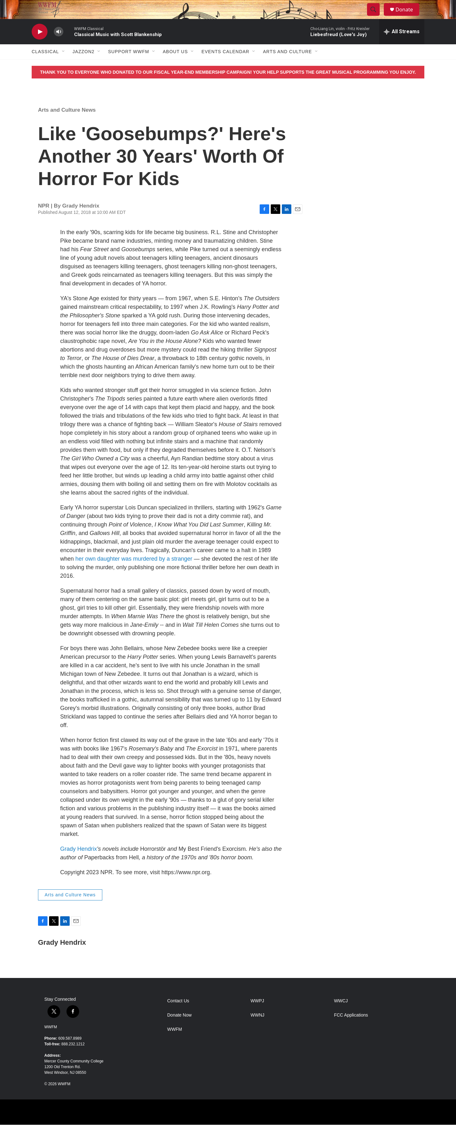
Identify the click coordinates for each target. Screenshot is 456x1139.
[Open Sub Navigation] (63, 65)
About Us (175, 65)
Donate (408, 16)
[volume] (58, 46)
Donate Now (179, 1029)
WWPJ (257, 1015)
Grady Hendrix (78, 863)
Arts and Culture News (67, 124)
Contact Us (178, 1015)
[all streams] (401, 46)
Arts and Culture (287, 65)
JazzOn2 (83, 65)
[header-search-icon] (376, 16)
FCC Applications (351, 1029)
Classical (45, 65)
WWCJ (341, 1015)
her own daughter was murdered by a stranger (133, 573)
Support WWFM (128, 65)
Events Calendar (225, 65)
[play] (40, 46)
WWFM (50, 1041)
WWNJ (257, 1029)
